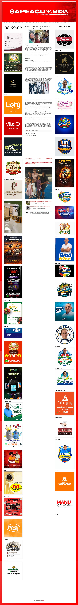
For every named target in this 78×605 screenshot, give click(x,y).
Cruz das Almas (20, 22)
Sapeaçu (10, 22)
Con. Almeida (57, 22)
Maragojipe (45, 22)
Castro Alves (15, 22)
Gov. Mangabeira (63, 22)
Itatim (41, 22)
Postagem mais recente (28, 158)
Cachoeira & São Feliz (28, 22)
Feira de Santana (51, 22)
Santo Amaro (70, 22)
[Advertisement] (13, 589)
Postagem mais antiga (49, 158)
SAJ (33, 22)
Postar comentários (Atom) (31, 159)
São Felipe (37, 22)
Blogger (43, 600)
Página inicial (5, 22)
